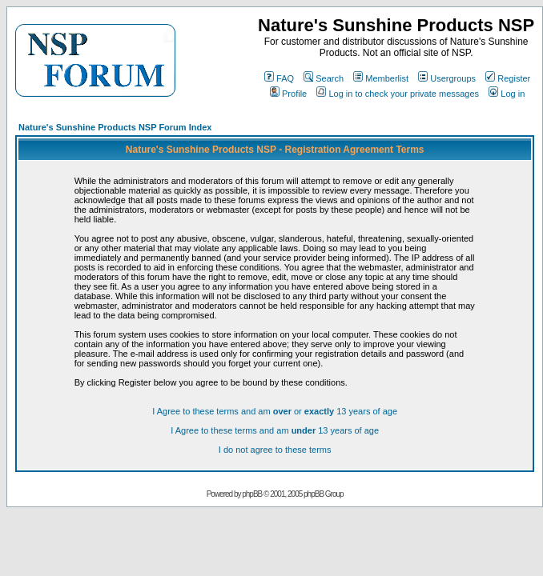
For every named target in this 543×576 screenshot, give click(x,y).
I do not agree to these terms (275, 449)
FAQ (279, 78)
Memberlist (380, 78)
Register (507, 78)
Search (324, 78)
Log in (507, 93)
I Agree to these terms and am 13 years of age (275, 430)
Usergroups (447, 78)
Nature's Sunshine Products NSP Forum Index (114, 127)
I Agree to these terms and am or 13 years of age (274, 411)
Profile (288, 93)
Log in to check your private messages (397, 93)
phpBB (252, 494)
